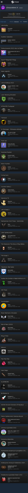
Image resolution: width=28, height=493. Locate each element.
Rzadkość (25, 21)
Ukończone (16, 21)
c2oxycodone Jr (12, 8)
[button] (14, 28)
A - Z (21, 21)
